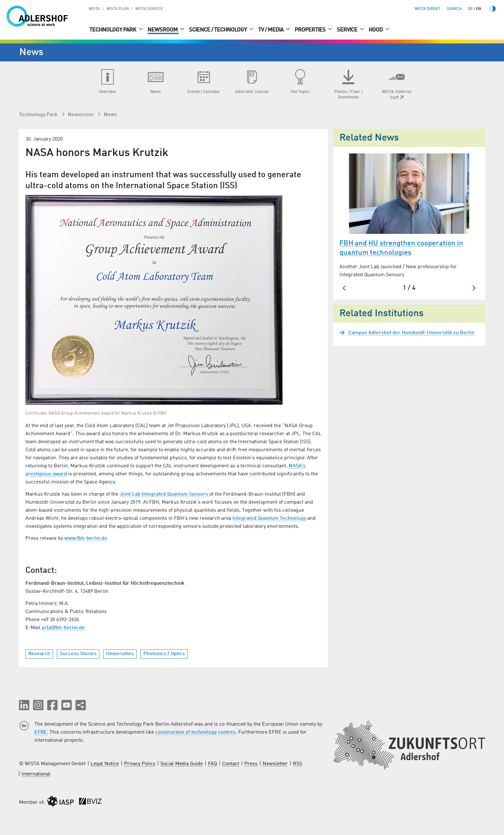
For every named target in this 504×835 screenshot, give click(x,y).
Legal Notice (105, 763)
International (36, 774)
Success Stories (78, 653)
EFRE (40, 732)
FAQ (212, 763)
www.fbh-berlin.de (85, 538)
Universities (120, 653)
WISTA (94, 9)
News (110, 114)
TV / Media (271, 30)
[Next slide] (474, 288)
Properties (311, 30)
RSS (297, 763)
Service (347, 30)
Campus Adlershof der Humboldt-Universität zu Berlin (410, 332)
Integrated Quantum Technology (269, 518)
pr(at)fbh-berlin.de (63, 627)
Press (250, 763)
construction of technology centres (195, 732)
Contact (230, 763)
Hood (376, 30)
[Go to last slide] (344, 288)
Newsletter (275, 763)
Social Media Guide (181, 763)
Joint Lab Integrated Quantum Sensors (164, 494)
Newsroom (163, 30)
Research (39, 653)
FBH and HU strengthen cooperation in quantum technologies (401, 248)
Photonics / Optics (164, 653)
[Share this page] (81, 705)
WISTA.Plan (117, 9)
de (470, 9)
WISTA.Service (149, 9)
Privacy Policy (139, 763)
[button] (24, 705)
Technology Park (113, 30)
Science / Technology (218, 30)
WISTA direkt (427, 9)
